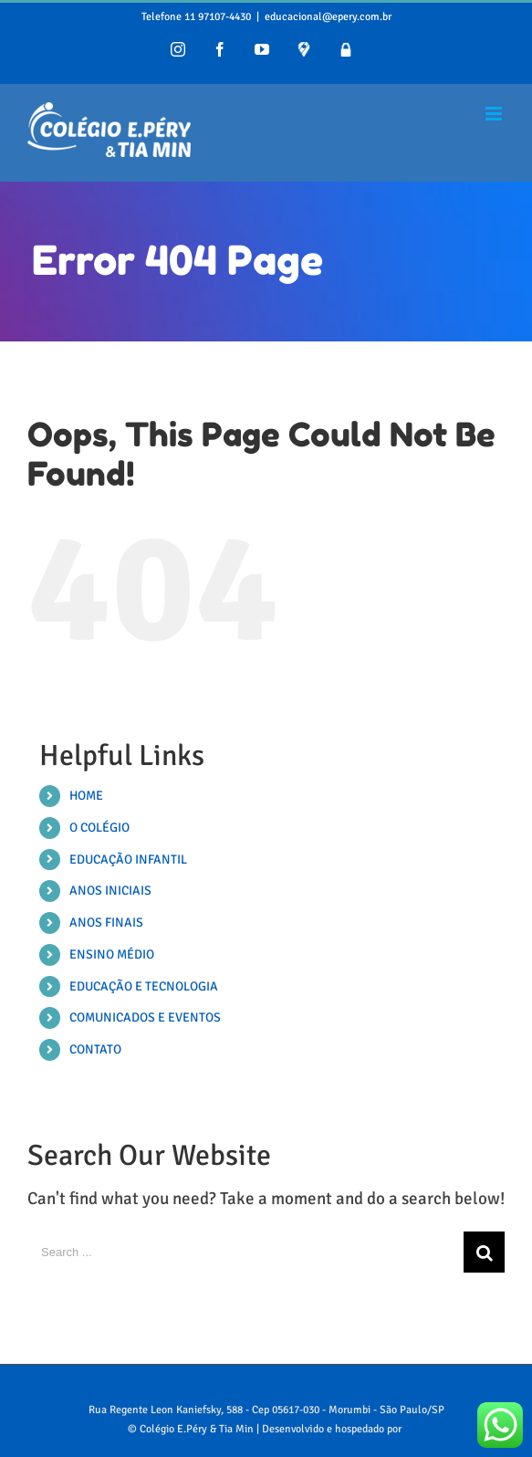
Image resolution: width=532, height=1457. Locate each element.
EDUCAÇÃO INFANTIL (128, 859)
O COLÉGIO (99, 827)
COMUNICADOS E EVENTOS (145, 1017)
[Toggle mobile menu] (495, 113)
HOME (86, 795)
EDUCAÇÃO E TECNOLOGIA (143, 986)
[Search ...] (245, 1252)
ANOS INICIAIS (110, 890)
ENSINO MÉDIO (111, 954)
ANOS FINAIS (106, 922)
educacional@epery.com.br (328, 17)
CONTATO (95, 1049)
